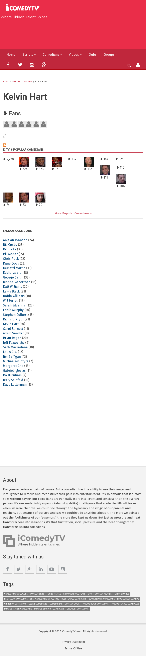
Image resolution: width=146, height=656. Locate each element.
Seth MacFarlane (15, 347)
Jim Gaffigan (12, 356)
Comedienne (55, 603)
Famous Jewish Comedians (18, 608)
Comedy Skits (37, 593)
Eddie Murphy (13, 310)
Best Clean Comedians (16, 598)
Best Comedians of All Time (44, 598)
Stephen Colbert (15, 314)
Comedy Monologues (16, 593)
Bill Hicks (9, 249)
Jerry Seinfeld (13, 380)
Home (11, 54)
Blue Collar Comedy (128, 598)
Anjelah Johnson (15, 240)
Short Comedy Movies (100, 593)
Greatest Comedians (78, 608)
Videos (73, 54)
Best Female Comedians (73, 598)
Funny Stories (121, 593)
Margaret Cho (13, 366)
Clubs (92, 54)
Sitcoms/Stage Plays (74, 593)
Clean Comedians (38, 603)
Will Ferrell (10, 300)
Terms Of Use (73, 648)
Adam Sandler (13, 333)
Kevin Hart (11, 324)
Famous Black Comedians (95, 603)
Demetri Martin (14, 268)
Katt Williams (12, 286)
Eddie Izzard (12, 272)
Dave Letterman (15, 384)
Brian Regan (12, 338)
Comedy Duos (72, 603)
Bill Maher (10, 254)
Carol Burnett (13, 328)
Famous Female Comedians (125, 603)
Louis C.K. (10, 352)
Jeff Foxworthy (13, 342)
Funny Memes (54, 593)
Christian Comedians (15, 603)
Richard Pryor (13, 319)
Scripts (27, 54)
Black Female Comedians (102, 598)
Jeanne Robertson (16, 282)
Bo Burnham (12, 375)
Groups (108, 54)
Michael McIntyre (15, 361)
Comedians (50, 54)
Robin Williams (13, 296)
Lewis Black (11, 291)
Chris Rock (11, 258)
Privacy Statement (73, 641)
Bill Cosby (10, 244)
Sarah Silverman (15, 305)
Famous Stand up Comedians (49, 608)
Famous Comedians (22, 82)
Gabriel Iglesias (14, 370)
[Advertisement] (74, 33)
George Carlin (13, 277)
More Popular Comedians (72, 213)
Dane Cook (11, 263)
